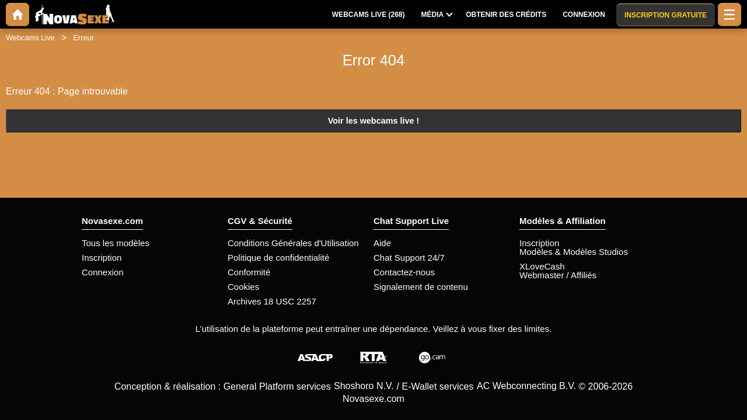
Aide (382, 243)
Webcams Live (30, 37)
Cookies (243, 287)
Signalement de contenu (421, 287)
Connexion (103, 272)
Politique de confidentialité (278, 257)
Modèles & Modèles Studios (573, 252)
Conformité (249, 272)
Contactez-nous (404, 272)
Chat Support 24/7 (409, 257)
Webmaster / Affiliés (557, 275)
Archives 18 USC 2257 (272, 301)
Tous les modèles (115, 243)
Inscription (101, 257)
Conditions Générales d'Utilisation (293, 243)
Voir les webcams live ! (374, 120)
